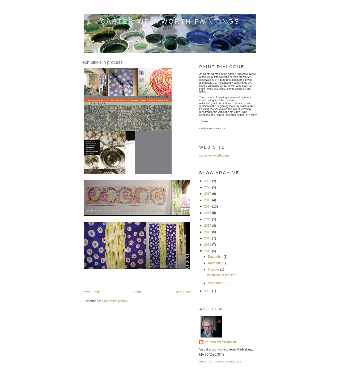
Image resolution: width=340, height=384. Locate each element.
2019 (208, 194)
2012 (208, 238)
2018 (208, 200)
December (216, 257)
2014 (208, 225)
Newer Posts (91, 292)
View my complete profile (220, 361)
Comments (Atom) (115, 301)
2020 (208, 187)
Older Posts (183, 292)
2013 (208, 232)
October (214, 269)
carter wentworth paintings (170, 21)
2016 (208, 213)
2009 (208, 291)
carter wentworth (220, 342)
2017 (208, 206)
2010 (208, 251)
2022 (208, 181)
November (216, 263)
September (216, 283)
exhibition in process (102, 62)
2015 (208, 219)
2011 (208, 245)
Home (137, 292)
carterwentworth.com (214, 155)
